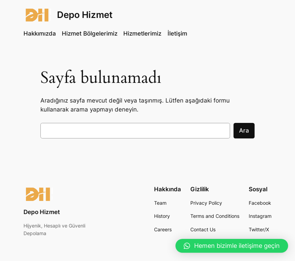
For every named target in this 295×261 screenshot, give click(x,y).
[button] (231, 246)
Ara (244, 130)
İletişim (177, 33)
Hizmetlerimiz (142, 33)
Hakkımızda (39, 33)
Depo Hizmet (85, 14)
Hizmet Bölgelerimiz (89, 33)
